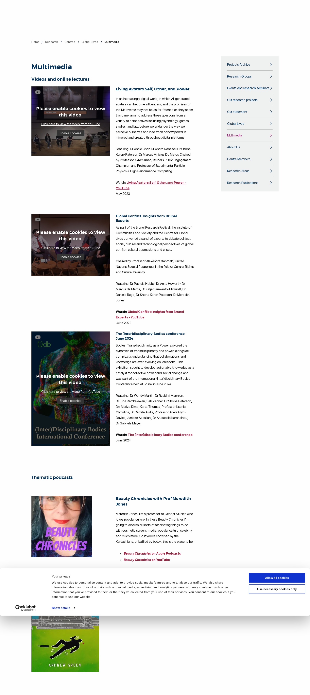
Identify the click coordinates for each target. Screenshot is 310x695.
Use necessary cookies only (277, 668)
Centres (69, 42)
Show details (61, 687)
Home (35, 42)
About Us (233, 152)
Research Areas (238, 177)
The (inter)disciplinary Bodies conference (160, 435)
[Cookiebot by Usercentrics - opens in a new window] (25, 687)
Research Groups (239, 77)
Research (51, 42)
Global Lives (90, 42)
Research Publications (242, 189)
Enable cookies (70, 133)
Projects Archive (238, 65)
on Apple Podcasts (153, 553)
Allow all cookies (277, 657)
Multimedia (234, 140)
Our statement (237, 115)
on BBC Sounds (149, 586)
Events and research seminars (248, 90)
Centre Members (238, 165)
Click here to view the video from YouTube (70, 124)
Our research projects (242, 102)
